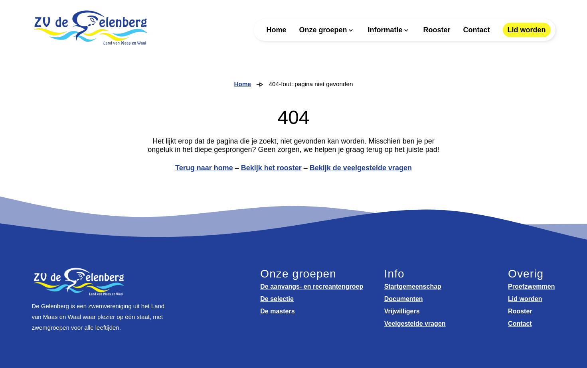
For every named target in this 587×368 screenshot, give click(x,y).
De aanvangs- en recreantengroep (311, 286)
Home (276, 30)
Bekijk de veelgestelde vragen (361, 168)
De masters (277, 311)
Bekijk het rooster (271, 168)
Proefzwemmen (531, 286)
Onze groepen (323, 30)
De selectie (277, 298)
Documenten (403, 298)
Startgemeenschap (412, 286)
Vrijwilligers (402, 311)
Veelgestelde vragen (415, 323)
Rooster (436, 30)
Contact (476, 30)
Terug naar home (204, 168)
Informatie (385, 30)
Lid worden (527, 30)
